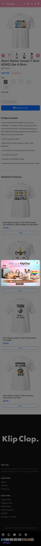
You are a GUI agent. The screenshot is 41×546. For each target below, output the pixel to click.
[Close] (37, 263)
